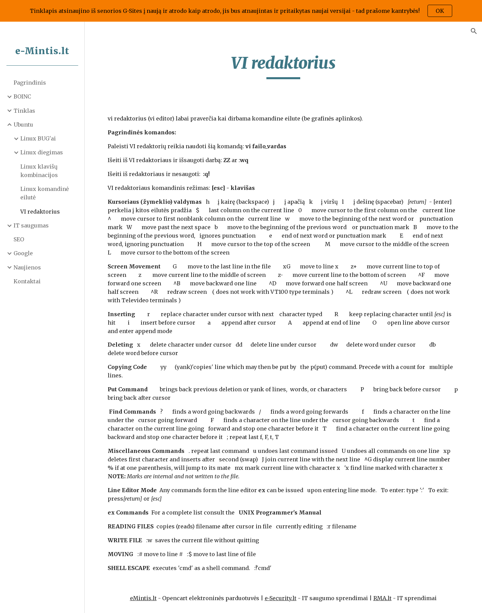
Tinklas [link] (24, 110)
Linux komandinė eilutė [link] (44, 193)
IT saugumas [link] (31, 225)
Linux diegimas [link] (41, 152)
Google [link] (23, 253)
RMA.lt (382, 598)
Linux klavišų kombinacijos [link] (39, 170)
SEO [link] (19, 239)
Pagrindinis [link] (30, 82)
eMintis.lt (143, 598)
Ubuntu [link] (23, 124)
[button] (474, 31)
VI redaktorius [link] (40, 211)
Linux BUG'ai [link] (38, 138)
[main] (283, 66)
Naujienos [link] (27, 267)
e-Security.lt (281, 598)
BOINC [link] (22, 96)
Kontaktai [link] (27, 281)
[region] (241, 11)
